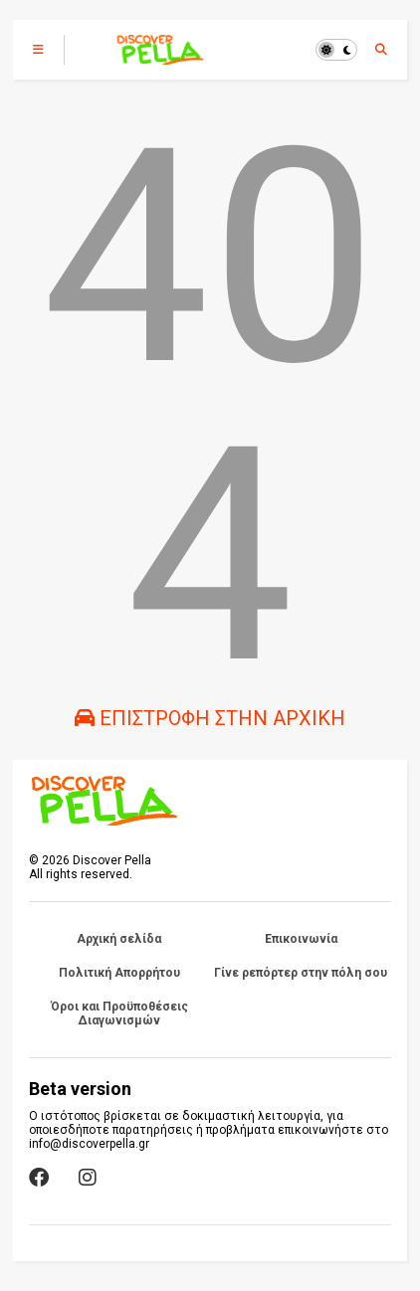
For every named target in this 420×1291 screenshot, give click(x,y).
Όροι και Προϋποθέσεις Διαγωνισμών (119, 1013)
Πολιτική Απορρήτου (119, 973)
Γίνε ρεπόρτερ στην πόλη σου (300, 973)
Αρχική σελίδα (119, 939)
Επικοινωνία (301, 939)
